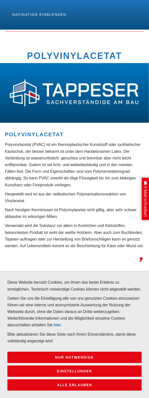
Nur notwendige (74, 357)
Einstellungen (74, 371)
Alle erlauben (74, 385)
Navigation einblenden (39, 15)
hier (57, 325)
